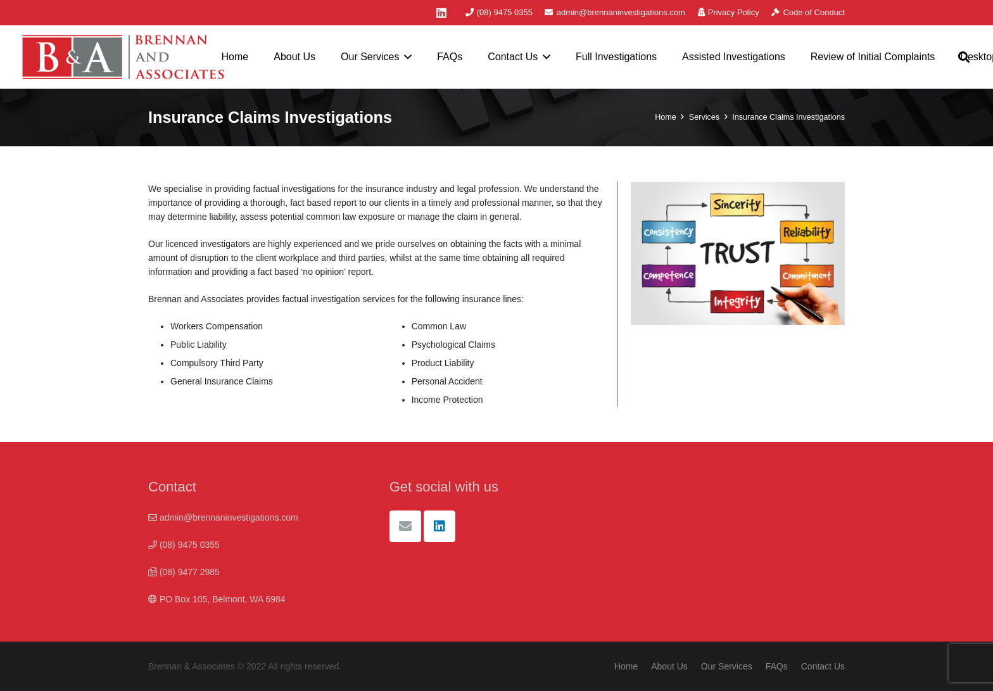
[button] (406, 57)
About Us (669, 666)
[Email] (405, 526)
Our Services (726, 666)
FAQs (777, 666)
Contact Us (823, 666)
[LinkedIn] (441, 12)
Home (626, 666)
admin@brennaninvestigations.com (223, 517)
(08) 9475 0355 (184, 545)
